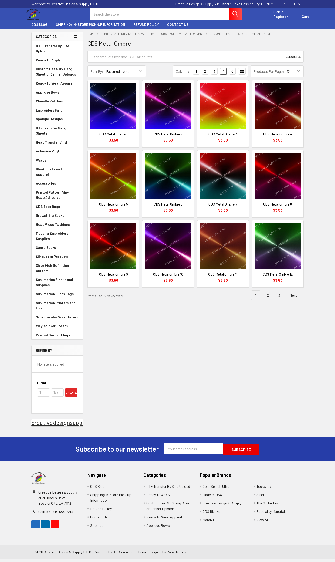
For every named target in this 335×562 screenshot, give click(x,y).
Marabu (208, 523)
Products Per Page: (269, 75)
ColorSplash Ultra (216, 489)
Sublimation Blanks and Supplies (57, 286)
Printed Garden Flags (57, 339)
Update (71, 397)
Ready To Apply (57, 64)
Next (295, 299)
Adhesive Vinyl (57, 155)
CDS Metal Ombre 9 (113, 278)
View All (262, 523)
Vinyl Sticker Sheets (57, 330)
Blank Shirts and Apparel (57, 176)
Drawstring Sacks (50, 219)
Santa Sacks (46, 252)
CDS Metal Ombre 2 (168, 138)
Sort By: (96, 75)
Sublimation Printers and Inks (56, 310)
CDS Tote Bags (48, 211)
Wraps (57, 164)
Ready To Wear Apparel (55, 87)
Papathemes (177, 555)
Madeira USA (212, 498)
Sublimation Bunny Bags (57, 298)
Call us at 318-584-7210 (55, 515)
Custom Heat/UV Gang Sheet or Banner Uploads (56, 76)
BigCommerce (124, 555)
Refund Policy (146, 29)
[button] (57, 387)
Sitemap (97, 528)
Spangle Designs (57, 123)
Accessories (57, 187)
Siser (260, 498)
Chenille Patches (57, 105)
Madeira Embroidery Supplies (57, 240)
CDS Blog (39, 29)
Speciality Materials (271, 514)
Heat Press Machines (57, 229)
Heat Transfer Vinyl (57, 146)
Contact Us (177, 29)
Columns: (183, 75)
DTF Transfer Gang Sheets (57, 135)
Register (275, 19)
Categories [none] (46, 41)
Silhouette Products (57, 261)
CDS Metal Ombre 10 (168, 278)
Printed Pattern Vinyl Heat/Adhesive (57, 199)
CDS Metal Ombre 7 (222, 208)
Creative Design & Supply (222, 506)
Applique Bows (57, 96)
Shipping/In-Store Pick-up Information (90, 29)
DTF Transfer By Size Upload (52, 53)
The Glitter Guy (267, 506)
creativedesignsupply (59, 426)
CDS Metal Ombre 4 (277, 138)
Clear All (293, 61)
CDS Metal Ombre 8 (277, 208)
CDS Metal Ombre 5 (113, 208)
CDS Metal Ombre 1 (113, 138)
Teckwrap (264, 489)
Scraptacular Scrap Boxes (57, 321)
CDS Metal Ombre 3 (222, 138)
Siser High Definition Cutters (52, 272)
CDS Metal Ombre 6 (168, 208)
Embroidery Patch (57, 114)
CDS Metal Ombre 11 (223, 278)
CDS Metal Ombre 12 (278, 278)
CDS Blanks (211, 514)
